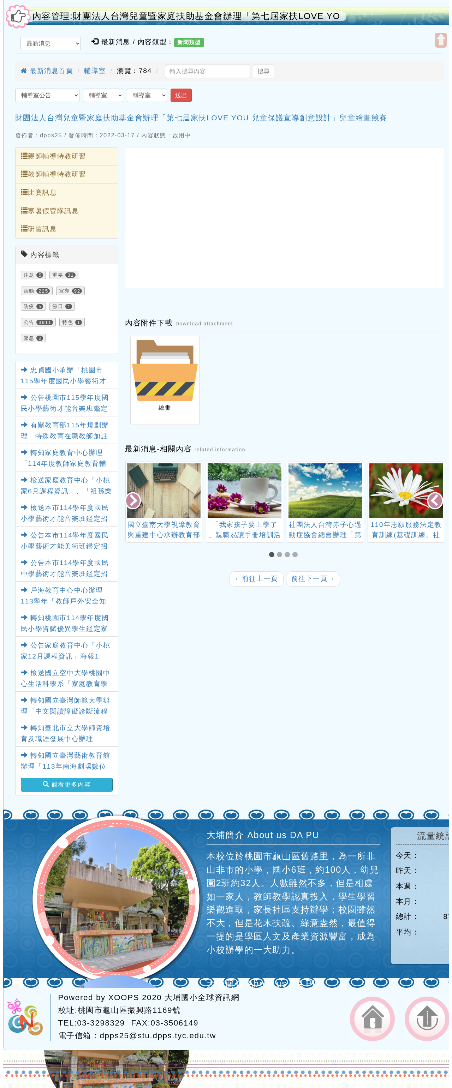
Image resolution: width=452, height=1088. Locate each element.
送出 (181, 95)
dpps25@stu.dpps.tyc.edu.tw (158, 1035)
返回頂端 (427, 1019)
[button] (273, 555)
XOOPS (123, 997)
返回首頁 (372, 1019)
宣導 (64, 291)
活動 (29, 291)
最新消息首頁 (46, 70)
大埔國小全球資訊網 (202, 997)
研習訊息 (39, 229)
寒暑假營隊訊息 (50, 211)
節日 (57, 306)
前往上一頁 (256, 578)
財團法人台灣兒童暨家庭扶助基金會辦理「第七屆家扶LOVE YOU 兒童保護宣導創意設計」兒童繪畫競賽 (201, 118)
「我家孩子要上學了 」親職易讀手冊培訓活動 (244, 535)
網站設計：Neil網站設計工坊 (29, 1017)
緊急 (29, 338)
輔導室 (95, 70)
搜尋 (263, 71)
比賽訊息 (39, 192)
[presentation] (133, 501)
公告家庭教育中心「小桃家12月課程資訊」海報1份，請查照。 (66, 656)
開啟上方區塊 (441, 40)
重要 (57, 275)
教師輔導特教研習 (53, 174)
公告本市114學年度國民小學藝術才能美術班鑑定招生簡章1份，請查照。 (65, 545)
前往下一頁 (313, 578)
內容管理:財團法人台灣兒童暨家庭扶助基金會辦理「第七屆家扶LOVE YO (186, 16)
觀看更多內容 (67, 784)
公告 (29, 322)
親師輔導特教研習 (53, 156)
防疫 (29, 306)
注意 (29, 275)
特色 (67, 322)
